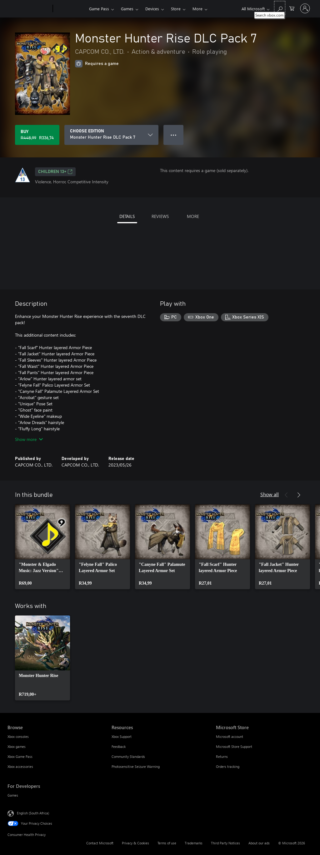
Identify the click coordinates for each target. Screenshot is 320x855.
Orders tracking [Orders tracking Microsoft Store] (227, 766)
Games (127, 8)
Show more (29, 439)
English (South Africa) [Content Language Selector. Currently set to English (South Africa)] (33, 813)
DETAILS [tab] (127, 216)
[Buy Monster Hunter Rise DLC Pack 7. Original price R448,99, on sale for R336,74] (37, 135)
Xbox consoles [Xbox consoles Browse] (18, 736)
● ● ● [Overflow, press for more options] (174, 134)
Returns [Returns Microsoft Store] (222, 756)
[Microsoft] (29, 8)
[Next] (298, 495)
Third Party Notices (225, 843)
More (197, 8)
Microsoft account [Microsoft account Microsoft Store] (229, 736)
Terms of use (167, 843)
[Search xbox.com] (279, 8)
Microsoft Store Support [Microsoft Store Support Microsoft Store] (234, 746)
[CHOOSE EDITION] (111, 135)
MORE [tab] (193, 216)
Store (176, 8)
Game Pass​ (99, 8)
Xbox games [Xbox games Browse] (17, 746)
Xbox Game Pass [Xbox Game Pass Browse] (20, 756)
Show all (269, 494)
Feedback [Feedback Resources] (119, 746)
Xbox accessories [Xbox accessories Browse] (20, 766)
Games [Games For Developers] (13, 795)
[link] (42, 546)
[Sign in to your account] (305, 8)
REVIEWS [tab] (160, 216)
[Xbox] (70, 8)
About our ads (259, 843)
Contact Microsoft (99, 843)
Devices (152, 8)
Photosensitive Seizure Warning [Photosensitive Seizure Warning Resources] (136, 766)
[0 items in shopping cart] (291, 8)
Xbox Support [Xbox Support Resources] (122, 736)
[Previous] (286, 495)
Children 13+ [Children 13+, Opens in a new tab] (55, 171)
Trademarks (193, 843)
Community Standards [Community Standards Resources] (128, 756)
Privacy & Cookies (135, 843)
